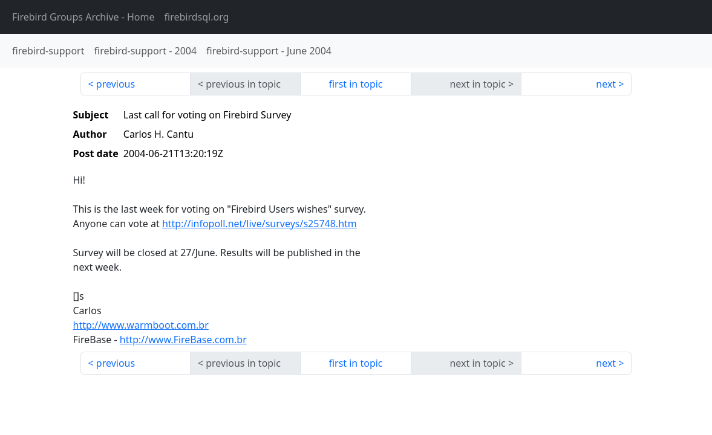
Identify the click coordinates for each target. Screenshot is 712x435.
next (606, 84)
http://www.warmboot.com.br (141, 325)
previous (115, 84)
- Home (83, 17)
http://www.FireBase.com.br (183, 339)
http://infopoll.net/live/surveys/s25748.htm (259, 223)
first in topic (355, 84)
